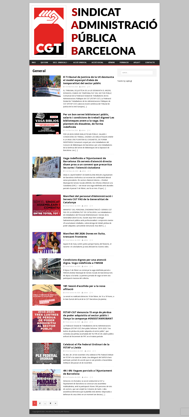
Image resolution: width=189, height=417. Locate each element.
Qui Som (44, 62)
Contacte (150, 62)
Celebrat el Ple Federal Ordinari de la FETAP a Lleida (86, 346)
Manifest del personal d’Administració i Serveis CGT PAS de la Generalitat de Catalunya (88, 199)
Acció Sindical (80, 62)
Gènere (111, 62)
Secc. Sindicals (60, 62)
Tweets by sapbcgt (124, 81)
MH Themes (65, 412)
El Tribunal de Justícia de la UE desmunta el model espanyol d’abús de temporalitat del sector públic (88, 80)
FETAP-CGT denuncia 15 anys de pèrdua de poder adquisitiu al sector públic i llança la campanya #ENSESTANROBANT (88, 315)
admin (83, 87)
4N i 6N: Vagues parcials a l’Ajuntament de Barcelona (87, 372)
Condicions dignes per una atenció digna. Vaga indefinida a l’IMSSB (84, 261)
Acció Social (97, 62)
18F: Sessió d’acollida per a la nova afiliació (84, 287)
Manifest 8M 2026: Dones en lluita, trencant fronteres (84, 235)
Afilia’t (137, 62)
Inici (34, 62)
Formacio (124, 62)
